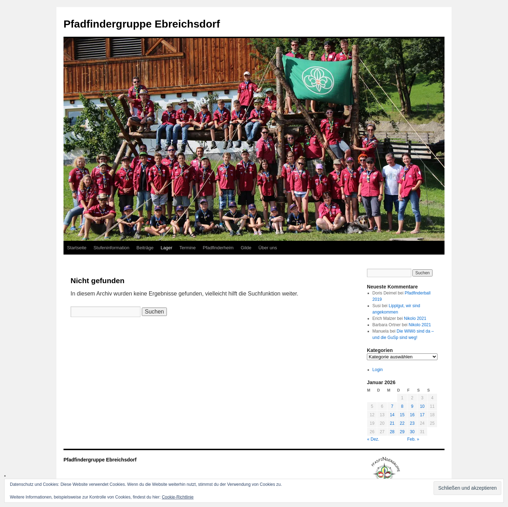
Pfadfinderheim (218, 247)
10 (422, 406)
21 (392, 423)
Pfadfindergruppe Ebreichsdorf (142, 24)
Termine (188, 247)
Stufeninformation (111, 247)
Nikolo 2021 (415, 318)
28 (392, 431)
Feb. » (413, 439)
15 (402, 414)
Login (378, 369)
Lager (166, 247)
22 (402, 423)
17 (422, 414)
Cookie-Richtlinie (178, 497)
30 (412, 431)
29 (402, 431)
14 (392, 414)
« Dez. (373, 439)
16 (412, 414)
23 (412, 423)
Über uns (268, 247)
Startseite (76, 247)
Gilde (246, 247)
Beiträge (145, 247)
